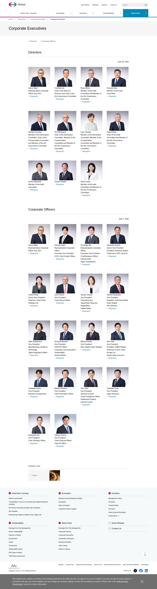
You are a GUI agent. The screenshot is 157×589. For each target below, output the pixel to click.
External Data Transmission (84, 564)
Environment (13, 538)
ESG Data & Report (15, 552)
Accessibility (144, 564)
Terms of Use (98, 564)
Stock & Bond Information (117, 512)
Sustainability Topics (15, 549)
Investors (116, 493)
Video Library (63, 545)
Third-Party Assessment (17, 556)
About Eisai (22, 19)
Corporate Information (38, 19)
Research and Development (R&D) (70, 498)
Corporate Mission (65, 531)
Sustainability (17, 523)
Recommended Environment (112, 564)
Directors (33, 41)
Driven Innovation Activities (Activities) (24, 508)
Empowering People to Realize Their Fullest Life (25, 515)
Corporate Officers (48, 41)
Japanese (104, 5)
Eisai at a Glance (64, 549)
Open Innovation (64, 505)
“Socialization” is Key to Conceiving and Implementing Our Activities (28, 503)
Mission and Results (15, 498)
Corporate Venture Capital (67, 509)
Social (11, 542)
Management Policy (115, 498)
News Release (85, 5)
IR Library (111, 502)
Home (11, 19)
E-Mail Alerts (113, 516)
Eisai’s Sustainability (16, 531)
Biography (34, 96)
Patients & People (15, 535)
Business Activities (65, 542)
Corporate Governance (66, 538)
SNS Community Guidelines (131, 564)
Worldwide (95, 5)
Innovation (66, 493)
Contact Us (113, 5)
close (142, 581)
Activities (13, 511)
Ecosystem (62, 502)
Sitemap (61, 564)
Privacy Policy (70, 564)
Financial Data (113, 505)
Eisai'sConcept (20, 493)
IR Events (111, 509)
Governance (13, 545)
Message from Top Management (20, 528)
